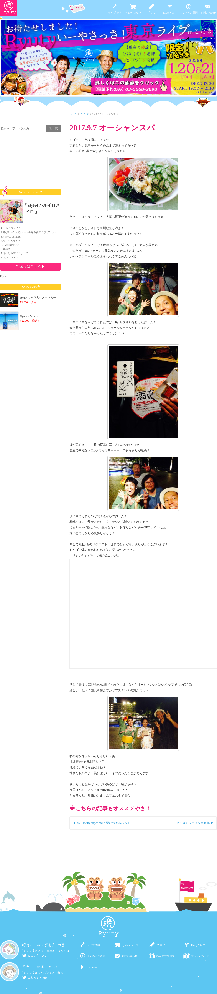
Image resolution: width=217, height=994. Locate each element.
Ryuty (3, 276)
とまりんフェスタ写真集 (193, 823)
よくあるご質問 (188, 12)
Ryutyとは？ (170, 12)
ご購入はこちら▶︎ (30, 266)
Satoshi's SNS (34, 977)
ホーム (73, 114)
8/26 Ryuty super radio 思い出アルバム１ (103, 823)
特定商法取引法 (165, 956)
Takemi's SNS (34, 955)
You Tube (92, 967)
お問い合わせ (208, 12)
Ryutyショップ (133, 12)
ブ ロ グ (151, 12)
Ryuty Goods (30, 287)
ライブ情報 (114, 12)
